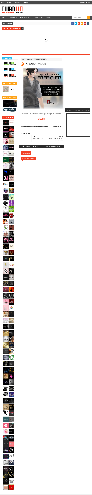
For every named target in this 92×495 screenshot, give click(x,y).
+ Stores (48, 17)
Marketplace (39, 17)
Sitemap (25, 2)
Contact (17, 2)
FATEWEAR (41, 119)
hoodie (23, 126)
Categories (11, 17)
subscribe (29, 59)
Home (2, 2)
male (27, 126)
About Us (10, 2)
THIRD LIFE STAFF (25, 17)
